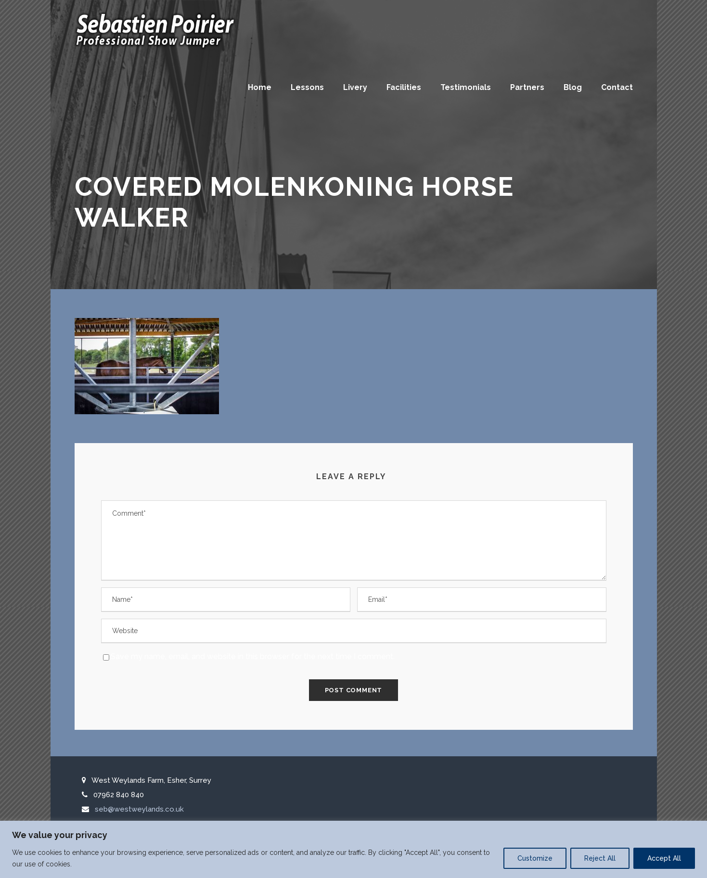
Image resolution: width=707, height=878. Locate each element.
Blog (573, 87)
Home (259, 87)
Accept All (664, 858)
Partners (527, 87)
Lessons (307, 87)
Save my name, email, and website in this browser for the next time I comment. (253, 656)
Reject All (600, 858)
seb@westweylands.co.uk (139, 809)
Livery (355, 87)
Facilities (403, 87)
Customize (535, 858)
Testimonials (465, 87)
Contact (617, 87)
